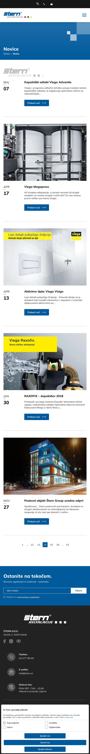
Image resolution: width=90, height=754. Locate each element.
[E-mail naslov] (52, 4)
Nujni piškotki (13, 723)
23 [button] (38, 544)
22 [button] (32, 544)
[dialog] (45, 729)
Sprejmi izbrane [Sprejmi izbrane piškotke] (45, 749)
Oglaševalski (54, 727)
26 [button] (57, 544)
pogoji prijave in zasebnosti (28, 597)
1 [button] (22, 544)
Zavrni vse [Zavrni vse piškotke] (45, 742)
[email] (37, 591)
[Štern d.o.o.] (17, 15)
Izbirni (10, 727)
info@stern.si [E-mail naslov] (26, 673)
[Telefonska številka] (45, 4)
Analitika (53, 723)
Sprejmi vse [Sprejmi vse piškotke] (45, 736)
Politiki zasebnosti (65, 717)
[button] (36, 103)
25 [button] (51, 544)
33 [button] (67, 544)
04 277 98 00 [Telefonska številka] (26, 658)
